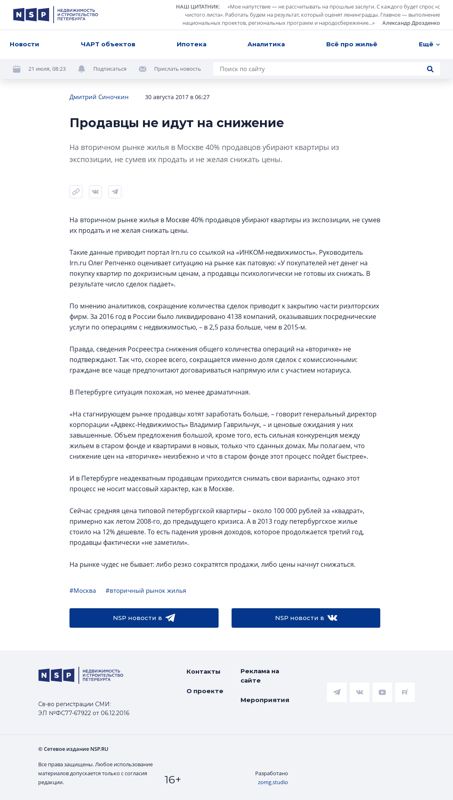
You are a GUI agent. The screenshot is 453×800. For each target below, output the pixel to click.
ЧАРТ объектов (108, 44)
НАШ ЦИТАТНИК (197, 6)
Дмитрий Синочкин (99, 97)
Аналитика (266, 44)
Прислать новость (177, 68)
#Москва (82, 590)
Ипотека (191, 44)
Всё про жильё (351, 44)
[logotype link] (55, 14)
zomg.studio (273, 782)
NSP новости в (144, 618)
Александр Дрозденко (411, 22)
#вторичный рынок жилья (146, 590)
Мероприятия (265, 700)
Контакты (203, 671)
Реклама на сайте (260, 675)
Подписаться (110, 68)
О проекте (204, 691)
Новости (24, 44)
